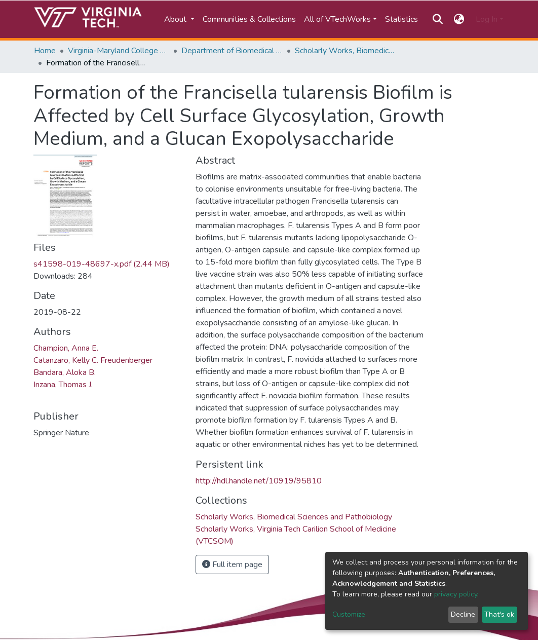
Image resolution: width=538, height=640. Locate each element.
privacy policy (455, 594)
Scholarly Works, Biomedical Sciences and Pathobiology (345, 50)
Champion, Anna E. (65, 348)
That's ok (499, 614)
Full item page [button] (232, 564)
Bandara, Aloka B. (64, 372)
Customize (348, 614)
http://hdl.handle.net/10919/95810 (259, 480)
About (176, 19)
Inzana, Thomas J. (63, 384)
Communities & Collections (249, 19)
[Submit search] (437, 19)
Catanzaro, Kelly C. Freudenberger (92, 360)
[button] (459, 19)
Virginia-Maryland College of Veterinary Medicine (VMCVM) (118, 50)
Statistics (401, 19)
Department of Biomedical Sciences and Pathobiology (232, 50)
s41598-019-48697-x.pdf (101, 264)
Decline (463, 614)
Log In (486, 19)
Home (45, 50)
